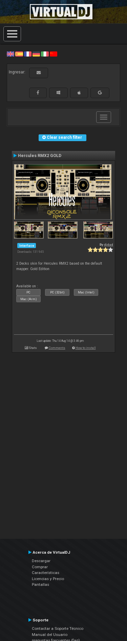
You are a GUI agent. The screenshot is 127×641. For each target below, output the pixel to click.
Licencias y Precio (48, 578)
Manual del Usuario (49, 634)
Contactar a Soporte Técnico (57, 628)
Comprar (40, 567)
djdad (108, 244)
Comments (57, 348)
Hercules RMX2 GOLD (39, 155)
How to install (86, 348)
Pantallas (40, 584)
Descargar (41, 560)
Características (45, 572)
